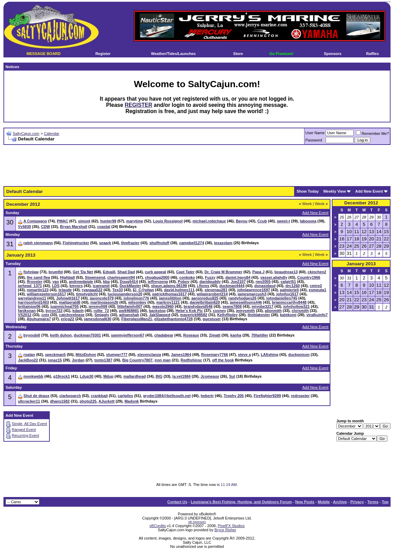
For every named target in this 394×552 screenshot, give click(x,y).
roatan (29, 354)
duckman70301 (87, 335)
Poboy (184, 281)
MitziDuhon (86, 354)
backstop (157, 311)
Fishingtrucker (76, 243)
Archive (340, 502)
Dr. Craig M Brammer (223, 272)
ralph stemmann (38, 243)
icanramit (101, 286)
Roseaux (191, 335)
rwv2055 (263, 281)
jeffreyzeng (158, 281)
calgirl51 (288, 281)
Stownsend (95, 277)
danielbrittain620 (205, 302)
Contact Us (177, 502)
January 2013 (361, 263)
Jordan (78, 360)
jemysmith (245, 311)
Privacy (357, 502)
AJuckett (106, 401)
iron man (162, 360)
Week (305, 204)
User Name (315, 133)
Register (103, 54)
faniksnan (27, 311)
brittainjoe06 (29, 306)
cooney (219, 311)
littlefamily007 (129, 306)
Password (314, 140)
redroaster (300, 396)
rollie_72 (101, 311)
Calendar (51, 133)
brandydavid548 (198, 306)
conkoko (187, 277)
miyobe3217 (262, 306)
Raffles (372, 54)
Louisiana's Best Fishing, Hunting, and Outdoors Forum (241, 502)
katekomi (288, 315)
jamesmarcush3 (252, 294)
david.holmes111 (179, 290)
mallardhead (134, 376)
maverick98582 (193, 315)
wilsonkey (137, 302)
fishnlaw (31, 272)
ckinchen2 (317, 272)
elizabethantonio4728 (173, 319)
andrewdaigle (81, 281)
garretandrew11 (32, 298)
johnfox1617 (287, 294)
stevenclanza (149, 354)
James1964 (181, 354)
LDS (55, 286)
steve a (244, 354)
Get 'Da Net (83, 272)
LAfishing (270, 354)
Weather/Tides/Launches (173, 54)
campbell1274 (191, 243)
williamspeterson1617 (46, 294)
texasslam (223, 243)
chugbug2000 (157, 277)
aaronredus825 (204, 298)
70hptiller (259, 335)
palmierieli (289, 290)
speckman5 (55, 354)
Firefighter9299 (267, 396)
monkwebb (33, 376)
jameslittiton (170, 298)
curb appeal (155, 272)
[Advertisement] (197, 165)
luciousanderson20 (125, 294)
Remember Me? (372, 133)
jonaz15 (55, 360)
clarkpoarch (70, 396)
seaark (105, 243)
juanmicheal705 (64, 306)
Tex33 (117, 290)
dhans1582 (60, 401)
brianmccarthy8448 (289, 302)
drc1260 (292, 286)
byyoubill (32, 335)
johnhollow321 (296, 306)
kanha (235, 335)
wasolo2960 (163, 306)
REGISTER (138, 105)
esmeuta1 (317, 290)
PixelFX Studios (231, 526)
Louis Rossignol (168, 221)
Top (385, 502)
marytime (134, 221)
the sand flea (38, 277)
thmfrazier (130, 243)
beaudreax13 (286, 272)
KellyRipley (227, 315)
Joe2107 (238, 281)
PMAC (62, 221)
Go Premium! (281, 54)
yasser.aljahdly (273, 277)
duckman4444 (231, 286)
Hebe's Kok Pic (189, 311)
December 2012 (361, 202)
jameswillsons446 (246, 302)
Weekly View (334, 191)
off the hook (223, 360)
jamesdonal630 (97, 319)
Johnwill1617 (67, 298)
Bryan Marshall (73, 226)
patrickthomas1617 (169, 294)
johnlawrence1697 (253, 290)
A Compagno (35, 221)
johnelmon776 (136, 298)
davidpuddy (210, 281)
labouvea (308, 221)
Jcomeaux (209, 376)
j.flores (203, 286)
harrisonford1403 (33, 302)
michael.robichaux (209, 221)
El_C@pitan (143, 290)
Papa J (258, 272)
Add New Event (369, 191)
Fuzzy (210, 277)
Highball (67, 277)
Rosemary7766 (214, 354)
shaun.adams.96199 (169, 286)
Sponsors (332, 54)
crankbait (99, 396)
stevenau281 (216, 290)
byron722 (54, 311)
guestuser (212, 319)
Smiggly (101, 315)
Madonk (131, 401)
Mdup (108, 376)
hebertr (207, 396)
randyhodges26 (242, 298)
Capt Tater (185, 272)
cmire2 (316, 286)
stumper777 (117, 354)
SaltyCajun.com (26, 133)
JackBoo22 (28, 360)
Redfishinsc (191, 360)
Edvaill (109, 272)
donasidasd (264, 286)
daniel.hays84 (237, 277)
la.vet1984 (181, 376)
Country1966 (308, 277)
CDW (45, 226)
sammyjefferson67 (127, 335)
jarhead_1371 (30, 286)
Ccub (262, 221)
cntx (45, 315)
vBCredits (157, 526)
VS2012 (24, 315)
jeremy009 (98, 306)
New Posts (305, 502)
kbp (106, 281)
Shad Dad (126, 272)
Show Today (308, 191)
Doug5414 (129, 281)
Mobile (324, 502)
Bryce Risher (225, 530)
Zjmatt (215, 335)
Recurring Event (25, 435)
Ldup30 (86, 376)
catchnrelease (71, 315)
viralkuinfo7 (317, 315)
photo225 (87, 401)
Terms (372, 502)
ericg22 (67, 319)
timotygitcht (87, 294)
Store (238, 54)
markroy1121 (168, 302)
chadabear (163, 335)
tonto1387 (103, 360)
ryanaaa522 (92, 290)
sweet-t (283, 221)
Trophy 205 (234, 396)
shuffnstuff (159, 243)
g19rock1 (61, 376)
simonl (84, 221)
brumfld (56, 272)
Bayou (241, 221)
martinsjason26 (104, 302)
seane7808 (232, 306)
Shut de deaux (36, 396)
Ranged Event (24, 429)
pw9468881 (129, 311)
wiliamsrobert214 (212, 294)
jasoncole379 (102, 298)
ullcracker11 (29, 401)
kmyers (76, 286)
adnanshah (129, 315)
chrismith (300, 311)
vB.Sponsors (197, 522)
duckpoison (299, 354)
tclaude (65, 290)
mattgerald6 (69, 302)
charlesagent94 (121, 277)
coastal (103, 226)
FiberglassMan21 (136, 319)
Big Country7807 (137, 360)
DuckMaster (130, 286)
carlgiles (125, 396)
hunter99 (108, 221)
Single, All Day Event (29, 424)
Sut (232, 376)
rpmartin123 (37, 290)
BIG (159, 376)
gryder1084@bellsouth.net (167, 396)
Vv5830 (24, 226)
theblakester (258, 315)
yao (55, 281)
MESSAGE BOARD (43, 54)
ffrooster (34, 281)
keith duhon (61, 335)
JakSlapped (159, 315)
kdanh (78, 311)
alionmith (273, 311)
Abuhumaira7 (39, 319)
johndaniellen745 (281, 298)
